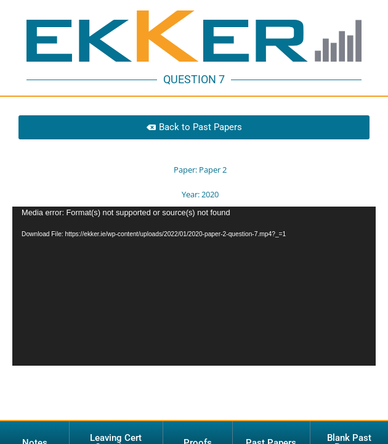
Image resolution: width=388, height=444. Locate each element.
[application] (194, 260)
